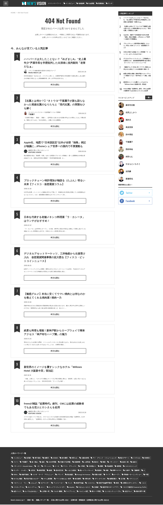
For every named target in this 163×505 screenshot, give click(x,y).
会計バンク (17, 492)
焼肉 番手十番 (140, 492)
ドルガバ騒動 (57, 492)
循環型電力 (113, 479)
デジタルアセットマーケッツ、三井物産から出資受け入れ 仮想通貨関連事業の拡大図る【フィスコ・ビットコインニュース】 (54, 262)
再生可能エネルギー (32, 479)
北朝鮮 (96, 488)
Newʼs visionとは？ (18, 500)
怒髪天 (46, 458)
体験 (106, 471)
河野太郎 (88, 479)
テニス (70, 483)
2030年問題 (52, 462)
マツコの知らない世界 (63, 479)
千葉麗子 (25, 462)
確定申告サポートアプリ (110, 488)
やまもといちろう (84, 488)
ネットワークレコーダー (57, 488)
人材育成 (87, 462)
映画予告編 (79, 483)
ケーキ (57, 467)
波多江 (134, 462)
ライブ (108, 475)
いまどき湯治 (71, 471)
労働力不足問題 (65, 462)
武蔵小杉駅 (98, 475)
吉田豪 (28, 458)
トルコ (143, 483)
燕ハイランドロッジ (86, 471)
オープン (117, 475)
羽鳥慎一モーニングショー (132, 475)
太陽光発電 (85, 458)
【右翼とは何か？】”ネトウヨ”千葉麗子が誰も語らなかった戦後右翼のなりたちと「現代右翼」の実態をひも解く (54, 109)
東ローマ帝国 (96, 492)
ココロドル (91, 483)
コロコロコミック (131, 467)
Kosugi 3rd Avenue (83, 475)
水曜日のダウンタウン (130, 483)
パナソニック (133, 479)
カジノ (43, 488)
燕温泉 (99, 471)
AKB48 (55, 458)
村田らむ (74, 458)
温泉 (43, 462)
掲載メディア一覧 (42, 500)
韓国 (103, 462)
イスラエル (136, 458)
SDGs (15, 475)
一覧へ (148, 97)
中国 (146, 475)
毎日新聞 (78, 479)
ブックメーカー (58, 483)
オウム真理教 (47, 479)
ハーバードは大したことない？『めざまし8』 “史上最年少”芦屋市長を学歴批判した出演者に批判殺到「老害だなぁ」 (55, 63)
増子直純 (38, 458)
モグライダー (45, 483)
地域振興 (81, 3)
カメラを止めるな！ (31, 492)
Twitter (129, 192)
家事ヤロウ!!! (116, 471)
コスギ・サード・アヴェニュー (43, 475)
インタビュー (70, 3)
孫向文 (96, 462)
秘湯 (50, 471)
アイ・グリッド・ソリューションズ (104, 458)
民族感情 (110, 467)
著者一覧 (30, 500)
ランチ (110, 3)
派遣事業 (77, 462)
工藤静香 (136, 471)
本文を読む (55, 85)
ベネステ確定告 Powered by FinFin (134, 488)
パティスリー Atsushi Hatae (22, 467)
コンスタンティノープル (112, 492)
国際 (101, 467)
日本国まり (92, 467)
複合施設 (70, 475)
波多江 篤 (125, 462)
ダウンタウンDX (100, 479)
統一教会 (35, 462)
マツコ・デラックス (69, 467)
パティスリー (113, 462)
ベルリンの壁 (83, 492)
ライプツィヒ (70, 492)
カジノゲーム (32, 488)
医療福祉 (101, 3)
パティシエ (47, 467)
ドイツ (15, 462)
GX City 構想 (17, 479)
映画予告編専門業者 (105, 483)
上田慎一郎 (45, 492)
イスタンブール (18, 488)
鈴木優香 (65, 458)
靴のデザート (124, 458)
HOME (13, 13)
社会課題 (91, 3)
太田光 (33, 471)
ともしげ (34, 483)
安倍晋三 (147, 458)
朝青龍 (119, 467)
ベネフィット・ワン (20, 483)
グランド (60, 475)
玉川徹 (123, 479)
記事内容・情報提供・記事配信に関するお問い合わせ (90, 500)
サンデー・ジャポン (20, 471)
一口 (37, 467)
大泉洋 (127, 471)
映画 (117, 483)
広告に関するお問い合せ (59, 500)
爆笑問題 (42, 471)
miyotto (71, 488)
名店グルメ (128, 492)
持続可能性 (25, 475)
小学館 (82, 467)
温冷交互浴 (59, 471)
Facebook (130, 201)
